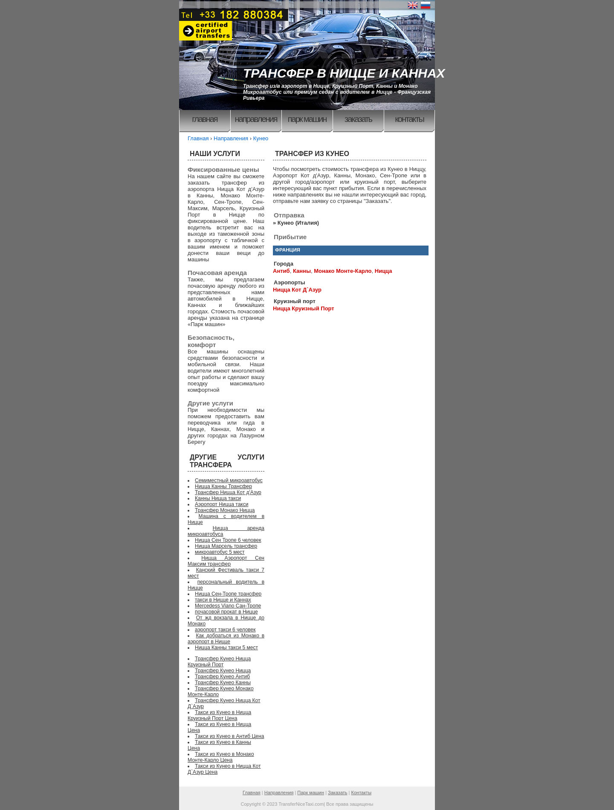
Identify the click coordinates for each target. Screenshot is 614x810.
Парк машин (307, 119)
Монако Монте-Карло (342, 271)
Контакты (409, 119)
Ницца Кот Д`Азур (297, 289)
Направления (256, 119)
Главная (204, 119)
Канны (302, 271)
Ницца (383, 271)
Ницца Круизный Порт (303, 308)
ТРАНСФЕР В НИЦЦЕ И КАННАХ (344, 73)
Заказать (358, 119)
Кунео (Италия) (298, 223)
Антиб (281, 271)
